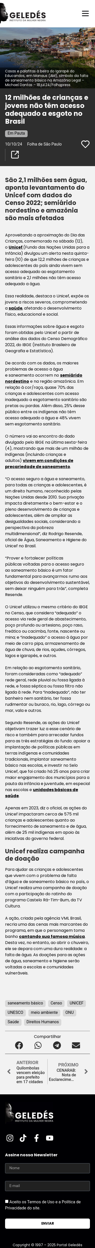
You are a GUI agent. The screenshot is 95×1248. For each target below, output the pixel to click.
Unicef (16, 247)
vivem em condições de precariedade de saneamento (39, 464)
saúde (15, 308)
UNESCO (15, 1012)
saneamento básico (25, 1003)
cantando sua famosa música (52, 936)
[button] (19, 1045)
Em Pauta (16, 133)
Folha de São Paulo (44, 144)
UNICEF (77, 1003)
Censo (56, 1003)
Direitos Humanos (43, 1021)
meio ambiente (44, 1012)
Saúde (13, 1021)
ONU (69, 1012)
